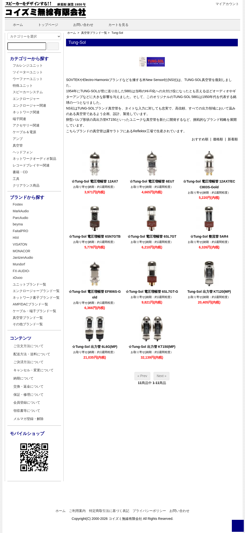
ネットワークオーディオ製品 (34, 158)
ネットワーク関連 (26, 112)
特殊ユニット (23, 85)
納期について (23, 378)
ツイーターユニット (28, 72)
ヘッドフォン (23, 152)
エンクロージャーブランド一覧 (36, 291)
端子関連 (19, 119)
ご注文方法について (28, 346)
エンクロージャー (26, 99)
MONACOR (21, 251)
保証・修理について (28, 394)
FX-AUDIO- (21, 271)
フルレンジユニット (28, 65)
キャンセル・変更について (33, 370)
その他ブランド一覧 (28, 324)
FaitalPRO (20, 231)
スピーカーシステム (28, 92)
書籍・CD (20, 172)
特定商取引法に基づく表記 (109, 511)
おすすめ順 (200, 139)
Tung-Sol (117, 32)
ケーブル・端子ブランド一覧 (34, 311)
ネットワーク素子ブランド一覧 (36, 297)
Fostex (18, 204)
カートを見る (114, 25)
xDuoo (17, 278)
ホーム (14, 25)
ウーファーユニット (28, 79)
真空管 (18, 145)
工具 (16, 179)
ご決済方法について (28, 362)
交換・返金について (28, 386)
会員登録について (26, 402)
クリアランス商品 (26, 185)
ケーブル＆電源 (24, 132)
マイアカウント (225, 4)
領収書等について (26, 411)
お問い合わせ (79, 25)
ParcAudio (20, 218)
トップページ (44, 25)
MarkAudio (21, 211)
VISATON (20, 244)
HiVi (16, 238)
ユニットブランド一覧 (29, 284)
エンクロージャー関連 (29, 105)
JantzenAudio (23, 257)
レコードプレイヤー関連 (31, 165)
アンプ (18, 139)
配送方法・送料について (31, 354)
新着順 (233, 139)
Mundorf (19, 264)
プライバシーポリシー (149, 511)
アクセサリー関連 (26, 125)
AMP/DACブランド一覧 (30, 304)
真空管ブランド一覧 (94, 32)
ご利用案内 (77, 511)
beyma (18, 224)
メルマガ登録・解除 (28, 419)
